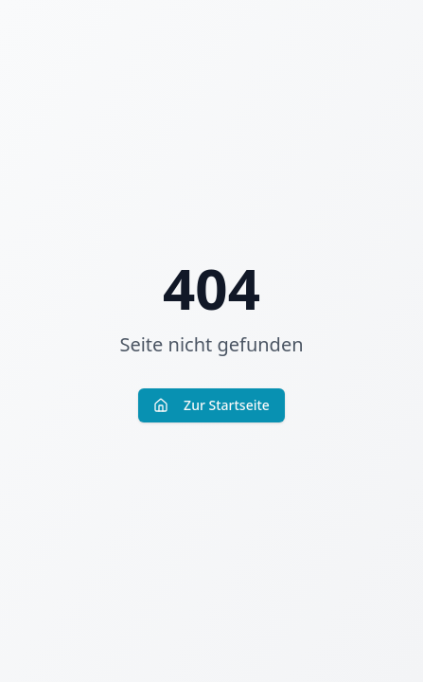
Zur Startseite (211, 405)
